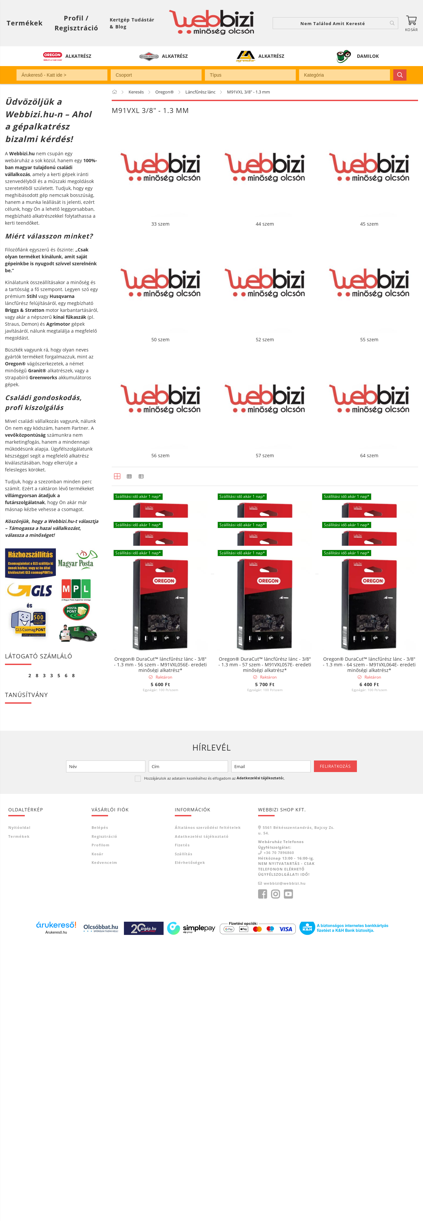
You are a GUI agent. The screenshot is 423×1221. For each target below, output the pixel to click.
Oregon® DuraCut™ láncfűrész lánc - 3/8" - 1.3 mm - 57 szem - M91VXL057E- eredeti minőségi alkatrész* (264, 938)
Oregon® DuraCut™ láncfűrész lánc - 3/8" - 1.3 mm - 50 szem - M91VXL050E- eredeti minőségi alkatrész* (160, 773)
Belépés (100, 1104)
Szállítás (183, 1130)
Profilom (101, 1121)
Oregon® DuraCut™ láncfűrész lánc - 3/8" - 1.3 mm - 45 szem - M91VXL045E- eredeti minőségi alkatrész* (369, 608)
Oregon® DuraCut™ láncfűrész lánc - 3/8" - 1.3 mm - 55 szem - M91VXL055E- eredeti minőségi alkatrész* (369, 773)
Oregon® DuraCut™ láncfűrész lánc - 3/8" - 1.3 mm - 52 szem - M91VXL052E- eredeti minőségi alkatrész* (264, 773)
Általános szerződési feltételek (208, 1104)
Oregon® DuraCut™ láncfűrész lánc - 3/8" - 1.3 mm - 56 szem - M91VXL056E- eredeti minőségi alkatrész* (160, 938)
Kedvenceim (104, 1139)
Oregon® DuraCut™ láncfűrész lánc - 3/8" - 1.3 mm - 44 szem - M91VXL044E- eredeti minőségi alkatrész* (264, 608)
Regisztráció (104, 1113)
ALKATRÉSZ (78, 56)
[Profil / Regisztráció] (76, 23)
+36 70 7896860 (279, 1129)
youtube (288, 1171)
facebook (262, 1171)
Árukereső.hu (56, 1209)
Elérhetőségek (190, 1139)
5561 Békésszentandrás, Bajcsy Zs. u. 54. (296, 1107)
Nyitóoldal (19, 1104)
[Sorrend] (382, 993)
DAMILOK (368, 56)
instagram (275, 1171)
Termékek (19, 1113)
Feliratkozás (335, 1043)
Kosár (97, 1130)
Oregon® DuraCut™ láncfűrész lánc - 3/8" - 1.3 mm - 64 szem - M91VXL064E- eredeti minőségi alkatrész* (369, 938)
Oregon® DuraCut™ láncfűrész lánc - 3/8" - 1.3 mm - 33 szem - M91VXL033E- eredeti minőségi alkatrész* (160, 608)
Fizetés (182, 1121)
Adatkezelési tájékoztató (202, 1113)
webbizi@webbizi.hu (285, 1160)
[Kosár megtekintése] (411, 23)
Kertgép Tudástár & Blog (132, 23)
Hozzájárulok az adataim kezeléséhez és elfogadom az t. (214, 1055)
